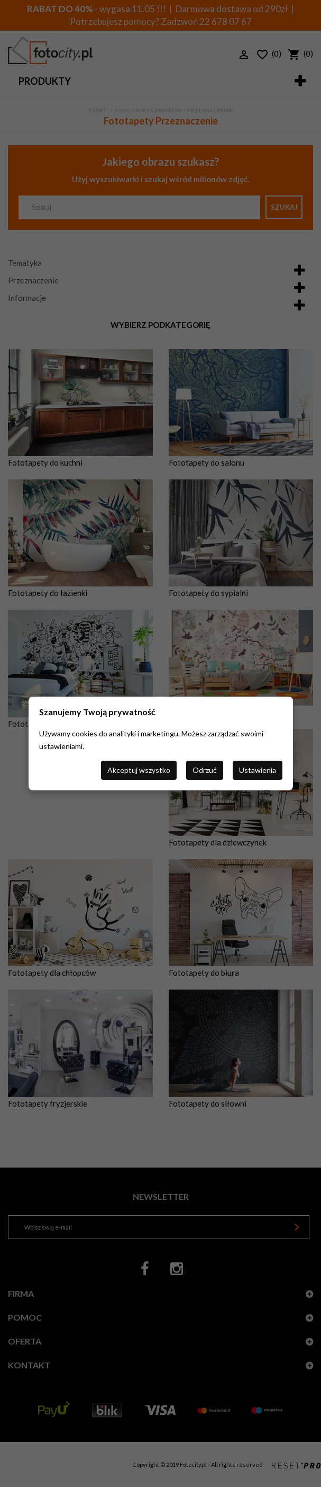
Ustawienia (257, 769)
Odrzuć (204, 769)
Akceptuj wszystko (138, 769)
